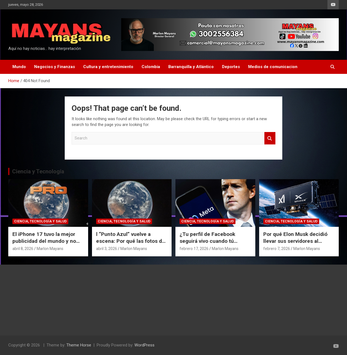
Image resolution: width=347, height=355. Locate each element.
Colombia (151, 66)
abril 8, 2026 (22, 248)
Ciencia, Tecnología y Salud (40, 221)
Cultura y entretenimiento (108, 66)
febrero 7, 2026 (276, 248)
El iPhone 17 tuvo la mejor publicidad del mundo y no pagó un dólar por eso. (44, 241)
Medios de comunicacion (272, 66)
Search (269, 138)
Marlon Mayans (50, 248)
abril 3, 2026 (106, 248)
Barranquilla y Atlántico (191, 66)
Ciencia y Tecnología (38, 171)
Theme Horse (78, 345)
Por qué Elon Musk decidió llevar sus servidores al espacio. (295, 241)
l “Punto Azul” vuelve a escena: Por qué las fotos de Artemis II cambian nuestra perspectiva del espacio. (130, 244)
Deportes (231, 66)
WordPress (144, 345)
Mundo (19, 66)
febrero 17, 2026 (194, 248)
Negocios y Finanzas (54, 66)
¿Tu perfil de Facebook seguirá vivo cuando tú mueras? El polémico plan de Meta (214, 244)
